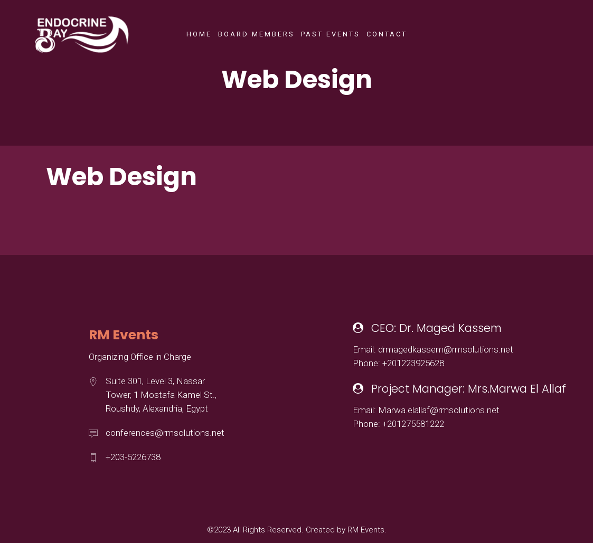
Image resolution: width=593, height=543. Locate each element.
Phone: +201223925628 (398, 363)
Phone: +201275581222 (398, 423)
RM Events (365, 530)
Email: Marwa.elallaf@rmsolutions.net (426, 410)
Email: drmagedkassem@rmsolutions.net (433, 349)
